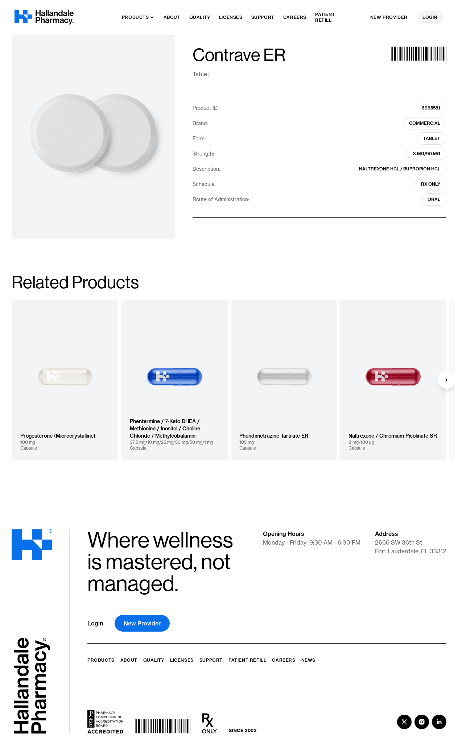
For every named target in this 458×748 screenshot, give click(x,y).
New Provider (389, 17)
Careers (283, 660)
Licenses (182, 660)
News (308, 660)
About (128, 660)
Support (211, 660)
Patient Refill (247, 660)
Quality (153, 660)
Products (101, 660)
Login (429, 17)
